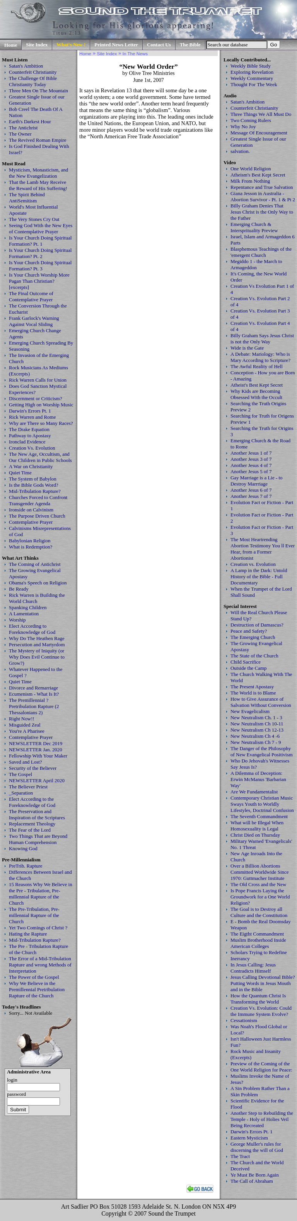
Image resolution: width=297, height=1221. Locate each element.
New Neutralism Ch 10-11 (256, 724)
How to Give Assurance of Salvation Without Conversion (260, 702)
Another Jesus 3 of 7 (251, 459)
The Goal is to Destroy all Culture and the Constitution (258, 912)
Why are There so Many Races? (41, 423)
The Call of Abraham (251, 1181)
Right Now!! (21, 719)
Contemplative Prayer (31, 522)
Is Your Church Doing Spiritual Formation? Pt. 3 (40, 266)
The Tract (240, 1156)
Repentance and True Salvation (261, 187)
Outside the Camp (248, 668)
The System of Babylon (32, 479)
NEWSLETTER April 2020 (37, 780)
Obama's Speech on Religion (38, 583)
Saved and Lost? (25, 762)
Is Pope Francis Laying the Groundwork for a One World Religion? (260, 897)
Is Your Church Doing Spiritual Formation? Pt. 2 (40, 253)
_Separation (21, 793)
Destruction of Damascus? (256, 625)
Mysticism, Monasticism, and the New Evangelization (38, 173)
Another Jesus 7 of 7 (251, 496)
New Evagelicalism (250, 711)
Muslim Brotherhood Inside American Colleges (258, 943)
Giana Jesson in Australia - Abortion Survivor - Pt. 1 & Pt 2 (262, 196)
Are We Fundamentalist (254, 792)
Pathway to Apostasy (30, 435)
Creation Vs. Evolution (32, 448)
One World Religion (250, 169)
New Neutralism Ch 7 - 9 (255, 742)
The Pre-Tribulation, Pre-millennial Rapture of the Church (34, 915)
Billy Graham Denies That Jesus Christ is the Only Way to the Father (261, 212)
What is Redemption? (30, 547)
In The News (135, 53)
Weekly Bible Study (250, 66)
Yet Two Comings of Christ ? (38, 928)
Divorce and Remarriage (33, 688)
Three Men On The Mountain (38, 90)
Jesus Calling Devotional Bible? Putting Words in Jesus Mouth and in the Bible (262, 983)
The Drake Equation (29, 429)
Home (10, 45)
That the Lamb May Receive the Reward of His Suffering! (38, 185)
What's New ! (70, 45)
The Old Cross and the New (258, 884)
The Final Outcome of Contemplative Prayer (31, 296)
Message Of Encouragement (258, 133)
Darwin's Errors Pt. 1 (30, 411)
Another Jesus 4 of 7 (251, 465)
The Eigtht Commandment (257, 934)
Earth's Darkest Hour (30, 121)
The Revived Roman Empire (38, 140)
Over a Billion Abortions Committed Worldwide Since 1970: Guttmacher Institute (259, 872)
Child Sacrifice (245, 662)
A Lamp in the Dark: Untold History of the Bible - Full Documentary (258, 576)
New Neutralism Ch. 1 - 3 (256, 717)
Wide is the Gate (247, 348)
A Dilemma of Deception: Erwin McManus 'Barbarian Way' (258, 779)
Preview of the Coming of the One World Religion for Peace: (261, 1067)
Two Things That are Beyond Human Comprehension (38, 839)
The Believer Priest (28, 787)
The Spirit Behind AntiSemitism (27, 198)
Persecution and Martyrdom (37, 644)
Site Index (37, 45)
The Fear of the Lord (30, 830)
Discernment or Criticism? (35, 398)
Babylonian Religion (30, 540)
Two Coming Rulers (250, 120)
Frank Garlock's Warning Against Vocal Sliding (34, 321)
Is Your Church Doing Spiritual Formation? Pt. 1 (40, 241)
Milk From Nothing (250, 181)
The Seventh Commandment (259, 816)
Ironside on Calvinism (31, 510)
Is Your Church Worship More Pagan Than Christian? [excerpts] (39, 281)
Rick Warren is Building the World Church (37, 598)
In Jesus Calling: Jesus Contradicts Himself (253, 968)
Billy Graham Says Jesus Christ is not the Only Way (262, 339)
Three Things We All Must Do (260, 114)
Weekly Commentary (251, 78)
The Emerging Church (252, 637)
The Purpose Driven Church (37, 516)
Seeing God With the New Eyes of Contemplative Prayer (40, 228)
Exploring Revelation (251, 72)
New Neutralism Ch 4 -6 (255, 736)
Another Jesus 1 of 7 (251, 453)
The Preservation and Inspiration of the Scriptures (37, 814)
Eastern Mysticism (249, 1138)
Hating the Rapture (28, 934)
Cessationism (243, 1020)
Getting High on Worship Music (41, 405)
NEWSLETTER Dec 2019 (35, 743)
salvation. (240, 151)
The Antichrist (23, 128)
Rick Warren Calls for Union (38, 380)
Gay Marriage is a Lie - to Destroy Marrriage (256, 481)
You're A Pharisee (26, 731)
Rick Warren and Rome (32, 417)
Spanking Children (28, 607)
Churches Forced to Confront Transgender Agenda (38, 500)
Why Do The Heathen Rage (37, 638)
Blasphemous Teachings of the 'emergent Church (261, 252)
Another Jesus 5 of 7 (251, 471)
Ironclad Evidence (27, 442)
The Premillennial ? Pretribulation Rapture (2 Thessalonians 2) (34, 706)
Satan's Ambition (26, 66)
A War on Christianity (31, 466)
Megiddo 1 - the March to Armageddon (256, 264)
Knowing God (23, 848)
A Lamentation (24, 613)
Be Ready (19, 589)
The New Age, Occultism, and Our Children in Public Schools (40, 457)
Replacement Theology (32, 824)
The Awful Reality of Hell (256, 366)
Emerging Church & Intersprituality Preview (254, 227)
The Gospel (20, 774)
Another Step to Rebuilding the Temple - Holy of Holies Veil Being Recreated (261, 1119)
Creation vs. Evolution (253, 564)
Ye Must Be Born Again (254, 1175)
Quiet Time (20, 472)
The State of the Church (254, 656)
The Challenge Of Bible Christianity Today (33, 81)
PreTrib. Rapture (26, 866)
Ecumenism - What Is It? (34, 694)
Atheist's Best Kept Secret (256, 385)
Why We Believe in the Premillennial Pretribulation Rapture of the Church (37, 989)
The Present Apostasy (252, 686)
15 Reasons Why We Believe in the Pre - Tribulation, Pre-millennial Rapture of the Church (40, 893)
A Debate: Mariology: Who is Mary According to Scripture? (260, 357)
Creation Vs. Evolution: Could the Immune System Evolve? (261, 1011)
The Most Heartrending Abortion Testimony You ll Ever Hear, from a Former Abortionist (262, 549)
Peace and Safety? (248, 631)
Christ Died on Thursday (255, 835)
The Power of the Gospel (34, 977)
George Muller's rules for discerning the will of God (256, 1147)
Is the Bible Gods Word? (33, 485)
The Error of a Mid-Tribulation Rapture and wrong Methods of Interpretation (40, 965)
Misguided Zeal (25, 725)
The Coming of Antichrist (34, 564)
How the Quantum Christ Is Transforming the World (258, 999)
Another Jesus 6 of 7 (251, 490)
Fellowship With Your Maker (38, 756)
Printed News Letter (116, 45)
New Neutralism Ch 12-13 (256, 730)
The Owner (20, 134)
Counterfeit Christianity (32, 72)
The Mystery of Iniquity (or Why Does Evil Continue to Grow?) (37, 657)
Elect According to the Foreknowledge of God (32, 802)
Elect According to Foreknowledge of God (32, 629)
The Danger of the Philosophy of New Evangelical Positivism (261, 751)
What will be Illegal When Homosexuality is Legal (256, 826)
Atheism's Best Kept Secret (257, 175)
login (12, 1080)
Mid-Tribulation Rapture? (35, 491)
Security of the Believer (32, 768)
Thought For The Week (253, 84)
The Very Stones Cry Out (34, 219)
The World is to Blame (253, 693)
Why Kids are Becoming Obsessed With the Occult (256, 394)
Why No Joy (243, 126)
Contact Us (159, 45)
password (16, 1094)
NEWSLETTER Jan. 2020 (35, 749)
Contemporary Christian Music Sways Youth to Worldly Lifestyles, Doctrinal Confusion (262, 804)
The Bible (190, 45)
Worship (17, 620)
